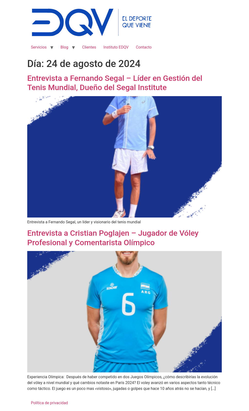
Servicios (39, 47)
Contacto (144, 47)
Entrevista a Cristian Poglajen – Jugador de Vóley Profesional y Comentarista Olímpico (112, 237)
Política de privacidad (49, 403)
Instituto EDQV (115, 47)
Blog (64, 47)
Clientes (89, 47)
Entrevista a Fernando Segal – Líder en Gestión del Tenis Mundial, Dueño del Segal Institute (114, 83)
